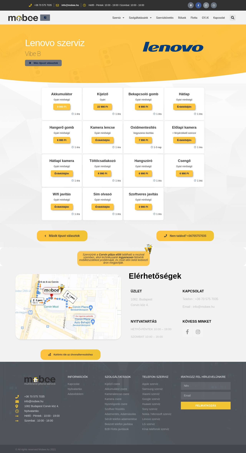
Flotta (194, 16)
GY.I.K (205, 16)
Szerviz (118, 16)
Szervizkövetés (165, 16)
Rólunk (182, 16)
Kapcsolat (219, 16)
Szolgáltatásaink (140, 16)
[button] (233, 16)
